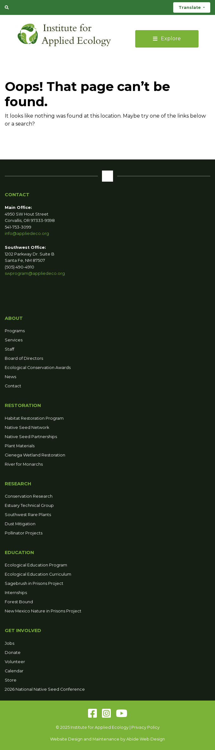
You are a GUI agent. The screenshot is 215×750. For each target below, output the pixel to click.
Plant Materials (20, 445)
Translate (190, 7)
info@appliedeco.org (27, 233)
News (10, 376)
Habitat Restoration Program (34, 418)
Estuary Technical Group (29, 505)
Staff (9, 349)
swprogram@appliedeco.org (35, 273)
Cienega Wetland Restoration (35, 455)
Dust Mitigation (20, 523)
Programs (15, 330)
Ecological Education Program (36, 565)
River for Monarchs (24, 464)
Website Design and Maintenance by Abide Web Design (107, 739)
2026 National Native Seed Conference (45, 689)
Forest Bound (19, 601)
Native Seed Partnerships (31, 436)
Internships (16, 592)
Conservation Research (29, 496)
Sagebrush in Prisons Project (34, 583)
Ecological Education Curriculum (38, 574)
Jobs (9, 643)
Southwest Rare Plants (28, 514)
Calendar (14, 671)
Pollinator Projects (23, 533)
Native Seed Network (27, 427)
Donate (13, 652)
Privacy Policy (145, 727)
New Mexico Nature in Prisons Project (43, 611)
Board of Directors (24, 358)
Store (10, 680)
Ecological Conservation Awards (38, 367)
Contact (13, 386)
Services (13, 340)
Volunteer (15, 661)
